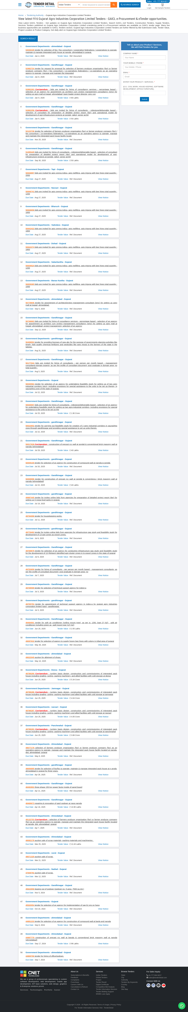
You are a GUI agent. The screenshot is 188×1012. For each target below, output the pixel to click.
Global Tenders (101, 977)
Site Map (124, 989)
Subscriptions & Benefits (80, 975)
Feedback (74, 977)
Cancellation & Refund (79, 987)
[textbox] (124, 93)
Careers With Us (77, 984)
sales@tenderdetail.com (157, 978)
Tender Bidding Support (105, 992)
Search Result (28, 38)
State (123, 975)
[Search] (113, 4)
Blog (123, 987)
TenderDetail (108, 1008)
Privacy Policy (116, 1005)
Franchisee (75, 982)
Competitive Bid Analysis (105, 987)
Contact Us (75, 989)
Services (24, 990)
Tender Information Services (106, 989)
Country (124, 984)
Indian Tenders (101, 975)
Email (126, 73)
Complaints (75, 980)
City (122, 977)
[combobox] (144, 93)
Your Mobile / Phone (133, 63)
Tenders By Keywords (129, 982)
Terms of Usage (103, 1005)
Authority (124, 980)
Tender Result (101, 982)
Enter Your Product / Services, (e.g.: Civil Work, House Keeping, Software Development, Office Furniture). (143, 85)
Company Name (130, 53)
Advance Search (130, 5)
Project (98, 980)
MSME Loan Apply (103, 994)
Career (57, 990)
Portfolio (48, 990)
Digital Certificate (102, 984)
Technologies (36, 990)
